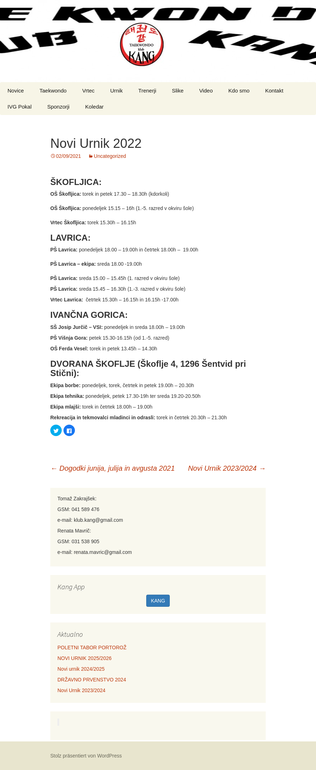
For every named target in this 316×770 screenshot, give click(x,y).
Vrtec (88, 91)
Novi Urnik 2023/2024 (227, 468)
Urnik (116, 91)
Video (206, 91)
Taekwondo (53, 91)
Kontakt (274, 91)
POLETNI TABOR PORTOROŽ (91, 647)
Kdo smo (238, 91)
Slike (178, 91)
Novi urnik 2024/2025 (81, 669)
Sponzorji (58, 107)
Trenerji (147, 91)
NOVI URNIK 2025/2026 (84, 658)
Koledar (94, 107)
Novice (15, 91)
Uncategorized (110, 156)
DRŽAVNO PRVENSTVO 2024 (91, 679)
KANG (158, 601)
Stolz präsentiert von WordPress (86, 756)
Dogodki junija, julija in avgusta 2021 (112, 468)
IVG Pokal (19, 107)
